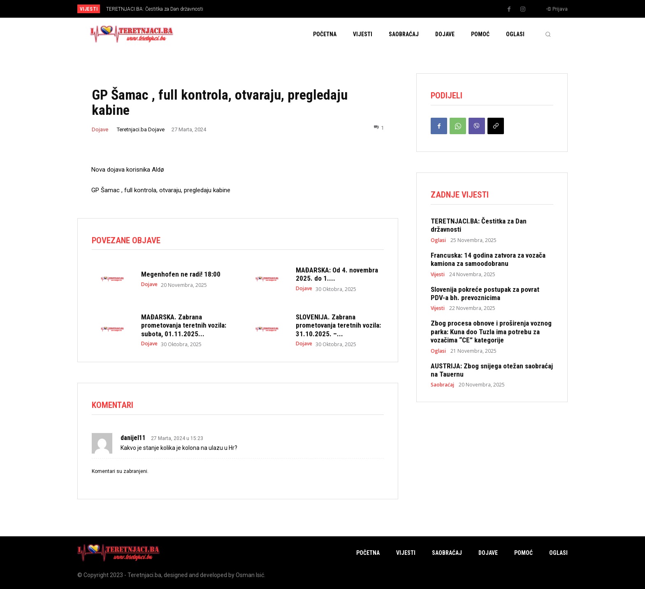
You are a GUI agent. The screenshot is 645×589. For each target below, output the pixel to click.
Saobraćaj (442, 384)
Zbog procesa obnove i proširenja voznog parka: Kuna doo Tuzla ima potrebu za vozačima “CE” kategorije (491, 331)
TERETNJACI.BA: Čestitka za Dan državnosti (154, 9)
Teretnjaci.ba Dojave (141, 129)
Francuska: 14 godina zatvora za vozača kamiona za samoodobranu (488, 259)
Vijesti (438, 274)
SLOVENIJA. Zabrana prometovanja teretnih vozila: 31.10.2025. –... (338, 325)
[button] (548, 34)
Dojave (100, 129)
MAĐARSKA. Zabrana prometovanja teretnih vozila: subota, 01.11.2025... (183, 325)
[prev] (337, 9)
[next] (350, 9)
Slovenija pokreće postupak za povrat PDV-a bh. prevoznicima (485, 293)
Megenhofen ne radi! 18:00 (180, 274)
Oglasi (438, 240)
